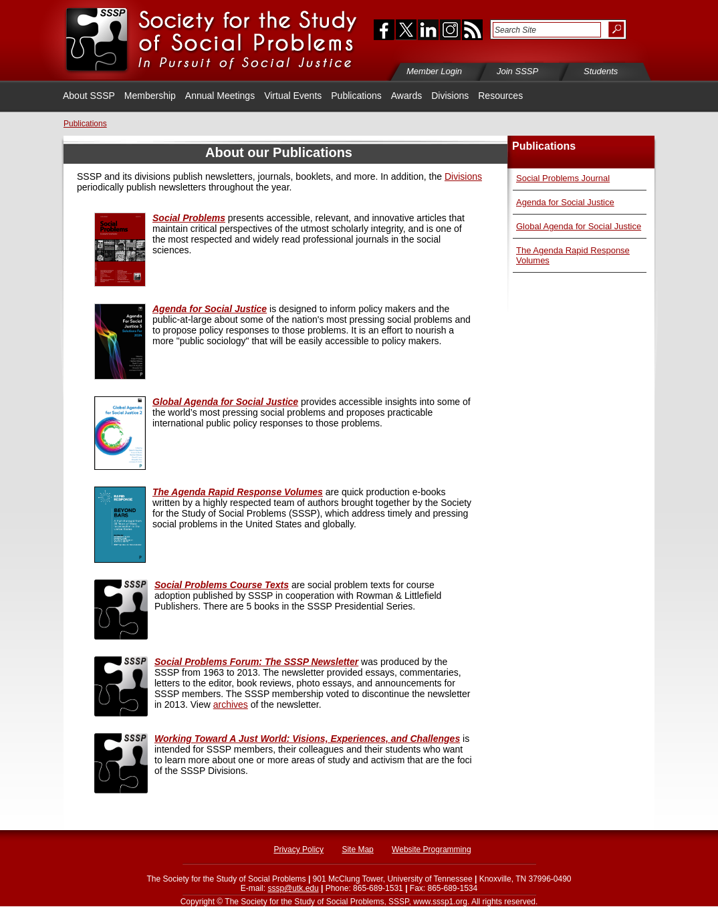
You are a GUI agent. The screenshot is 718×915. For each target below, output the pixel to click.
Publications (356, 95)
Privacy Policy (298, 849)
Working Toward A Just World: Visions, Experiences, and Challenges (307, 738)
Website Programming (431, 849)
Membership (150, 95)
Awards (406, 95)
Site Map (357, 849)
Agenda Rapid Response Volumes (237, 492)
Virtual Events (293, 95)
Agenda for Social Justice (565, 202)
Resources (500, 95)
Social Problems (188, 218)
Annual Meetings (220, 95)
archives (230, 704)
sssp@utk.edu (292, 888)
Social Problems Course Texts (221, 584)
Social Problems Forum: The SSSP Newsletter (256, 661)
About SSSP (89, 95)
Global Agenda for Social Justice (578, 226)
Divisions (450, 95)
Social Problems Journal (563, 178)
